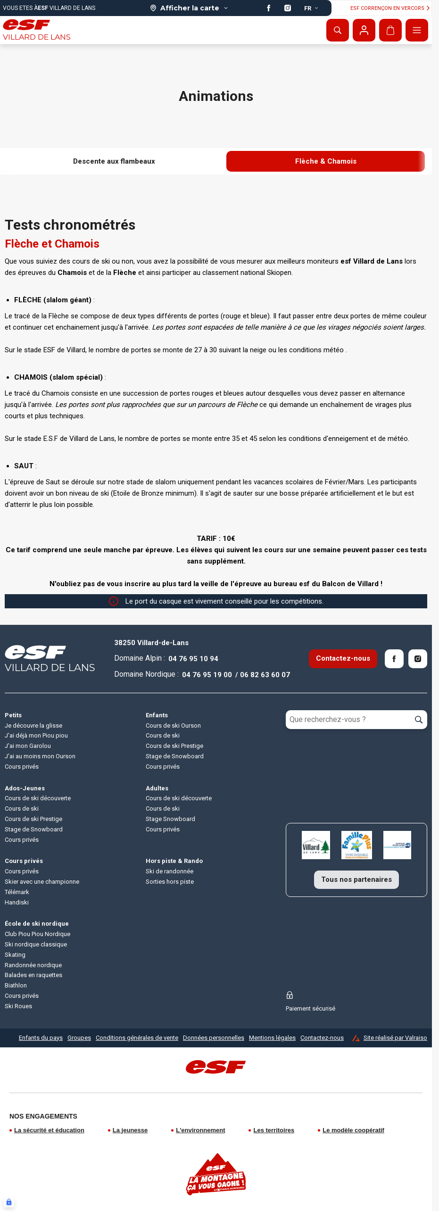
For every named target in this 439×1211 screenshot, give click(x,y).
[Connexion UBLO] (9, 1202)
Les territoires (273, 1130)
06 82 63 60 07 (265, 675)
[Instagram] (417, 658)
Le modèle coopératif (353, 1130)
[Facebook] (394, 658)
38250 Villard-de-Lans (151, 643)
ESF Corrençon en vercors (391, 8)
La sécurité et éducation (49, 1130)
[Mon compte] (364, 30)
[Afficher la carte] (189, 8)
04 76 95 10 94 (193, 659)
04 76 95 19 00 (207, 675)
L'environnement (200, 1130)
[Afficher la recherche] (337, 30)
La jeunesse (130, 1130)
